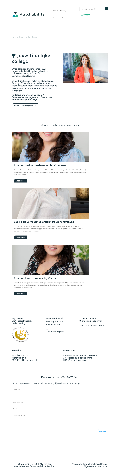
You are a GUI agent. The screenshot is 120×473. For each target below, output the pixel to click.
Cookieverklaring (98, 462)
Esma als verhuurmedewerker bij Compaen (40, 163)
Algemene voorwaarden (96, 464)
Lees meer (20, 179)
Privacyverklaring (80, 462)
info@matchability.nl (92, 319)
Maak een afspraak (56, 330)
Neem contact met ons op (25, 106)
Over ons (55, 11)
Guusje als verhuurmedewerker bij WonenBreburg (44, 220)
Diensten (55, 18)
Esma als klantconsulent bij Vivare (35, 276)
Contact (64, 18)
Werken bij (63, 11)
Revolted (51, 464)
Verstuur (102, 430)
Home (14, 37)
